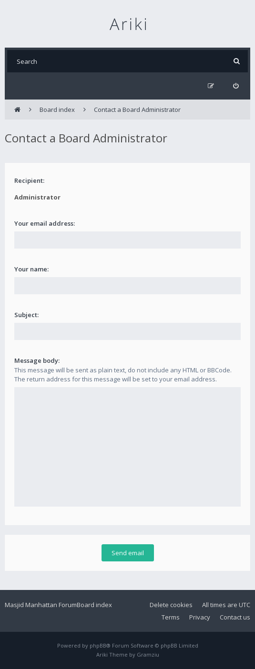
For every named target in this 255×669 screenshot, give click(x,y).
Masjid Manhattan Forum (41, 604)
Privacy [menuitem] (199, 617)
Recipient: (29, 180)
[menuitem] (236, 86)
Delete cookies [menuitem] (171, 604)
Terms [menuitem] (171, 617)
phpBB (98, 645)
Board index (94, 604)
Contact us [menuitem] (235, 617)
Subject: (26, 314)
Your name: (31, 269)
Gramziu (148, 654)
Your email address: (44, 223)
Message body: (37, 360)
